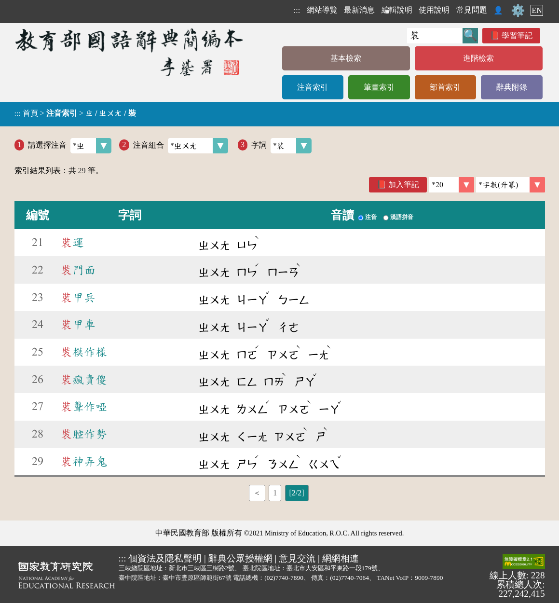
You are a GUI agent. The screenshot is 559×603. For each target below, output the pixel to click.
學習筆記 (517, 35)
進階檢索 (478, 58)
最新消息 (359, 10)
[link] (510, 184)
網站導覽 (322, 10)
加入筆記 (403, 184)
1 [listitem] (275, 493)
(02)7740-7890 (283, 577)
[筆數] (451, 184)
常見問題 (471, 10)
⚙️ (518, 10)
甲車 (78, 324)
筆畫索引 (379, 87)
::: (297, 10)
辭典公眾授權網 (240, 558)
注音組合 (180, 145)
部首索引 (445, 87)
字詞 (281, 145)
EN (537, 10)
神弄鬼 (84, 461)
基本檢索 (345, 58)
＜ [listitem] (257, 493)
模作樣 (84, 352)
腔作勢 (84, 434)
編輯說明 (397, 10)
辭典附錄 (511, 87)
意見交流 (297, 558)
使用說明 (434, 10)
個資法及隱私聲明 (165, 558)
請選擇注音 (69, 145)
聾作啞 (84, 406)
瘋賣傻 (84, 379)
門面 (78, 270)
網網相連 (340, 558)
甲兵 (78, 297)
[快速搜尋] (435, 35)
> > (75, 113)
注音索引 (312, 87)
